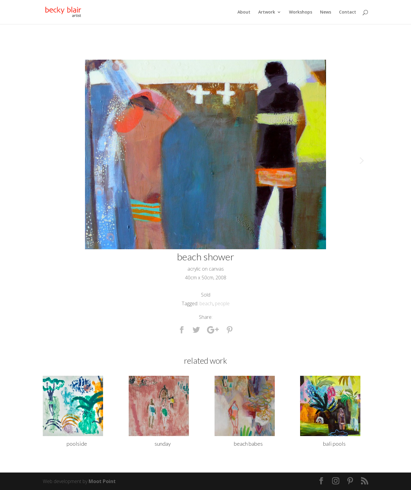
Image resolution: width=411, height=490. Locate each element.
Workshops (300, 12)
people (222, 303)
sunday (163, 443)
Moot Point (102, 481)
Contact (347, 12)
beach (206, 303)
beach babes (248, 443)
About (243, 12)
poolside (77, 443)
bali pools (334, 443)
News (325, 12)
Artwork (266, 12)
